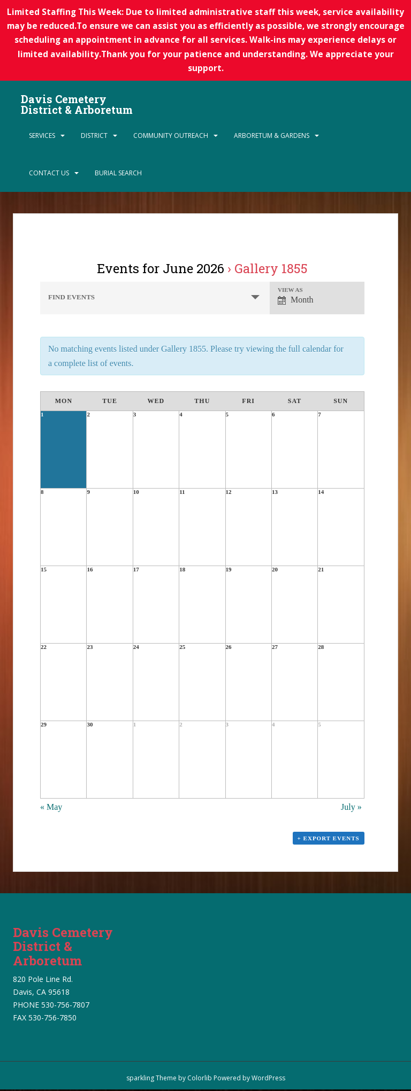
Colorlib (199, 1079)
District (94, 136)
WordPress (268, 1079)
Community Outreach (170, 136)
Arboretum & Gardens (271, 136)
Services (42, 136)
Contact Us (49, 174)
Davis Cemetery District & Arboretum (77, 102)
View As (290, 291)
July (351, 808)
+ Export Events (329, 839)
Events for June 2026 (160, 269)
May (51, 808)
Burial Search (118, 174)
